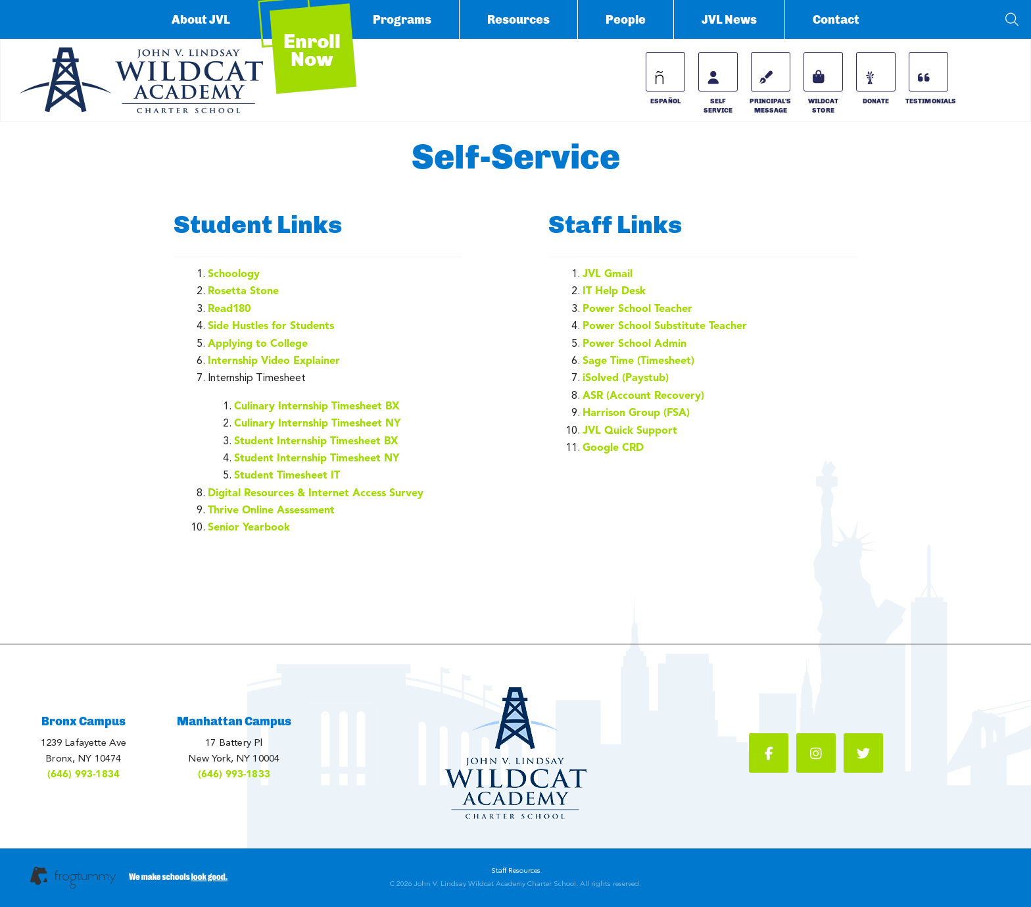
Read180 (229, 308)
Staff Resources (515, 870)
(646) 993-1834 (83, 774)
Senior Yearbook (249, 527)
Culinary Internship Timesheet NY (317, 423)
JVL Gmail (608, 273)
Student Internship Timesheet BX (316, 440)
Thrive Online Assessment (271, 510)
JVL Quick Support (630, 430)
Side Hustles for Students (271, 325)
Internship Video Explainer (274, 360)
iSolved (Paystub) (626, 377)
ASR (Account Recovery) (643, 395)
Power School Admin (634, 343)
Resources (518, 20)
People (626, 20)
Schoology (234, 273)
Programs (402, 20)
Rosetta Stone (243, 290)
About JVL (201, 20)
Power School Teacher (637, 308)
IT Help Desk (614, 290)
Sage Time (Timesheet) (638, 360)
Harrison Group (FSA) (636, 412)
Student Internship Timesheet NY (316, 458)
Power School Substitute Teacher (665, 325)
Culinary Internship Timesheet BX (317, 406)
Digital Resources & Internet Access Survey (315, 492)
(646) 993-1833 (234, 774)
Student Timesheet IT (287, 475)
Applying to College (258, 343)
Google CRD (613, 447)
